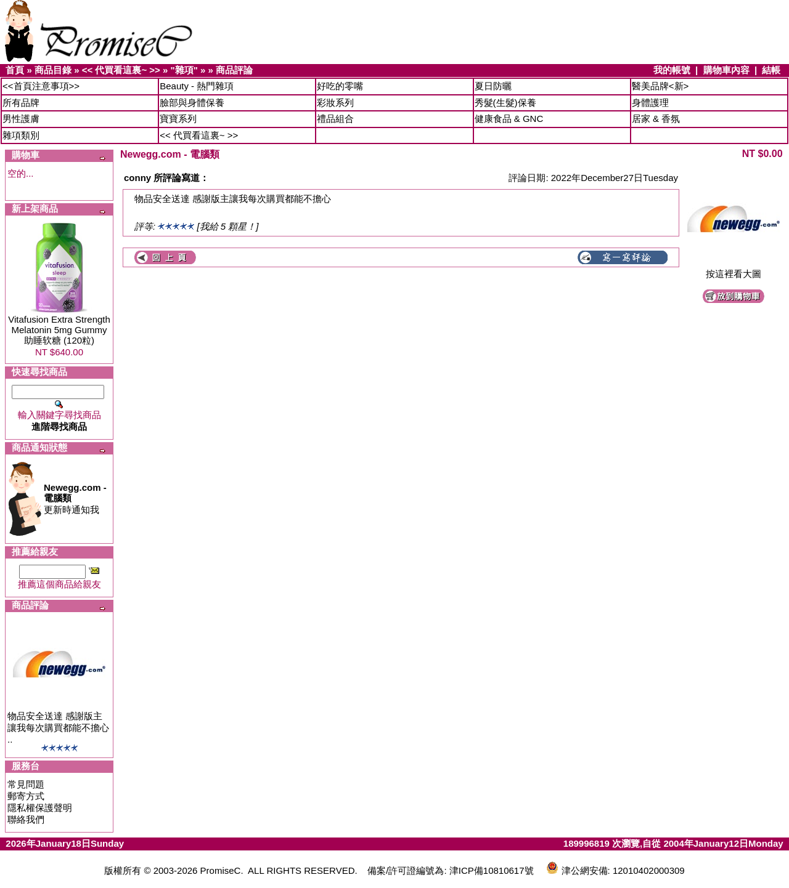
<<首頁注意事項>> (41, 86)
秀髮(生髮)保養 (505, 102)
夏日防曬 (493, 86)
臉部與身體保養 (192, 102)
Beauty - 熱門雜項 (197, 86)
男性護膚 (20, 118)
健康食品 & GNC (509, 118)
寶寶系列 (178, 118)
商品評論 (234, 70)
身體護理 (650, 102)
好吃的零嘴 (340, 86)
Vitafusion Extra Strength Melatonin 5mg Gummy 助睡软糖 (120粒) (59, 329)
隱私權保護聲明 (39, 807)
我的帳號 (671, 70)
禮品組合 (335, 118)
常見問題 (25, 784)
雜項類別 (20, 135)
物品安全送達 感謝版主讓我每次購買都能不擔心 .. (58, 728)
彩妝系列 (335, 102)
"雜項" (184, 70)
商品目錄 (53, 70)
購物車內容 (726, 70)
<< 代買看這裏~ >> (121, 70)
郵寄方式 (25, 796)
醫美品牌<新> (660, 86)
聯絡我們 (25, 819)
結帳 (771, 70)
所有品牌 (20, 102)
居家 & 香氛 (656, 118)
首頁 (15, 70)
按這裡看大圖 (733, 269)
